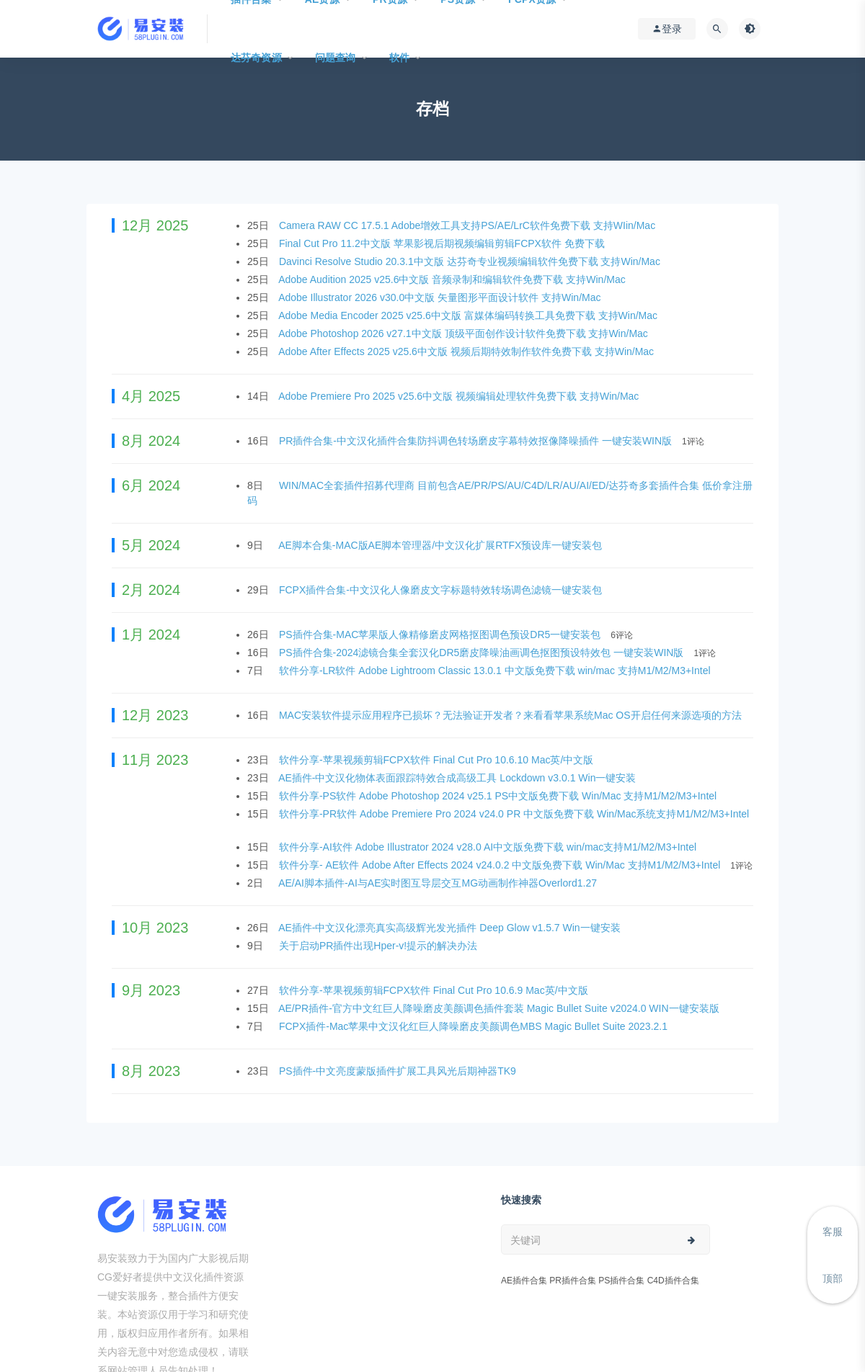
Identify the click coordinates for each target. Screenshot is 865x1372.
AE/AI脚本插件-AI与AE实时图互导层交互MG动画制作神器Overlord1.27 (439, 883)
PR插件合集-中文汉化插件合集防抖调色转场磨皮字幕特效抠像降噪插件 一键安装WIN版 (477, 441)
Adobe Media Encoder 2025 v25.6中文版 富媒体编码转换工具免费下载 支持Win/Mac (469, 315)
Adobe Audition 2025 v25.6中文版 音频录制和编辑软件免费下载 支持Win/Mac (453, 279)
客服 (832, 1231)
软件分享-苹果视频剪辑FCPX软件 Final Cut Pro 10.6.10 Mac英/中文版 (437, 760)
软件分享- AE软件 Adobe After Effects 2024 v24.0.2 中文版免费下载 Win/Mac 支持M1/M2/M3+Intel (501, 865)
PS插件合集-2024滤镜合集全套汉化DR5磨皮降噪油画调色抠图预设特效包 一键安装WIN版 (482, 652)
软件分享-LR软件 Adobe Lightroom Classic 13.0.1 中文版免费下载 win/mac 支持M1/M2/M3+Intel (496, 670)
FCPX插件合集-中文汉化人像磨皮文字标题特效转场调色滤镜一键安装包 (442, 590)
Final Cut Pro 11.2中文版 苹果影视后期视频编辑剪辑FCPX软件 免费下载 (443, 243)
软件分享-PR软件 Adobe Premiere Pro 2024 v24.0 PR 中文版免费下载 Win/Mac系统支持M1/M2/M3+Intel (514, 814)
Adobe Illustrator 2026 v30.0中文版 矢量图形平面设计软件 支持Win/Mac (440, 297)
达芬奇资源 (256, 57)
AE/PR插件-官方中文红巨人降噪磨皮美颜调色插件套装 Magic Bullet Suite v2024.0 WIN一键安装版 (500, 1008)
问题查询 (335, 57)
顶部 (832, 1278)
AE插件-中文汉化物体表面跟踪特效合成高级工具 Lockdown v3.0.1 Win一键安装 (458, 778)
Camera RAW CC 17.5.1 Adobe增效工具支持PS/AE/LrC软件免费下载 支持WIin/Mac (468, 225)
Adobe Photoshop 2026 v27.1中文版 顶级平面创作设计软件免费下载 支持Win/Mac (464, 333)
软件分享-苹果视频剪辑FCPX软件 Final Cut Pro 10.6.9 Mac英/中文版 (435, 990)
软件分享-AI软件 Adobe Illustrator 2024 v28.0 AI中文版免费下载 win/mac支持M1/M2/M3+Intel (489, 847)
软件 (399, 57)
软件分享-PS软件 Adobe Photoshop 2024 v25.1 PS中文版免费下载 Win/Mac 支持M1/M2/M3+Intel (499, 796)
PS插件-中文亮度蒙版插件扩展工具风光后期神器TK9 (399, 1071)
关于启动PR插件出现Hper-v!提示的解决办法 (379, 945)
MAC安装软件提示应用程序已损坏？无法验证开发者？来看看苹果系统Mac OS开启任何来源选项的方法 (512, 715)
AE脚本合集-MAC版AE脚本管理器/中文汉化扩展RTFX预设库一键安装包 (441, 545)
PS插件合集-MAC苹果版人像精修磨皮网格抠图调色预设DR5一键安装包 (441, 634)
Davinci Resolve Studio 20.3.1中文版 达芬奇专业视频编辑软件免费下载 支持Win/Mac (471, 261)
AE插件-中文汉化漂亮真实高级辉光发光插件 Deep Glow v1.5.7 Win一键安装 (450, 927)
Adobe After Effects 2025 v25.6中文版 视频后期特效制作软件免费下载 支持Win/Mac (467, 351)
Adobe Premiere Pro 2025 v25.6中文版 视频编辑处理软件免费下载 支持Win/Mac (460, 396)
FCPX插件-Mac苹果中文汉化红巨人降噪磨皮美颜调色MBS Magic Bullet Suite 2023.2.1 (474, 1026)
